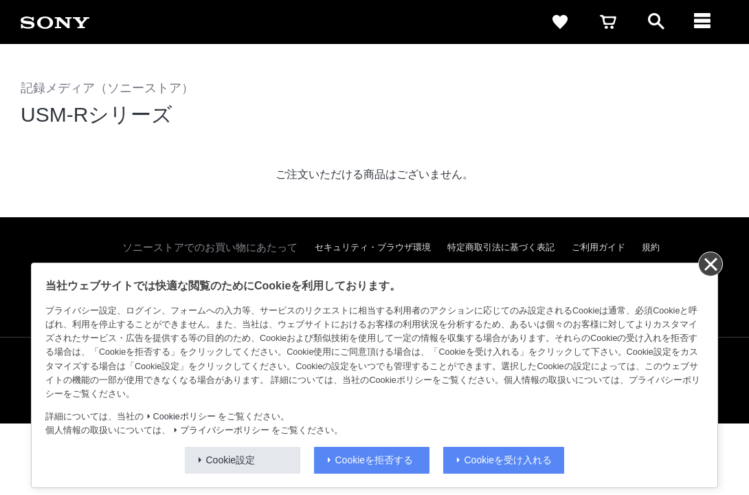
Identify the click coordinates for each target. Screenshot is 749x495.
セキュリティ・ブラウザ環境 (373, 247)
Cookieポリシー (184, 416)
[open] (656, 22)
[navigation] (704, 22)
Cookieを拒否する (374, 459)
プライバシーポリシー (224, 430)
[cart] (608, 22)
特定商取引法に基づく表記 (501, 247)
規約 (651, 247)
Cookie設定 (231, 459)
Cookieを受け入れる (508, 459)
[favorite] (560, 22)
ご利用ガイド (598, 247)
